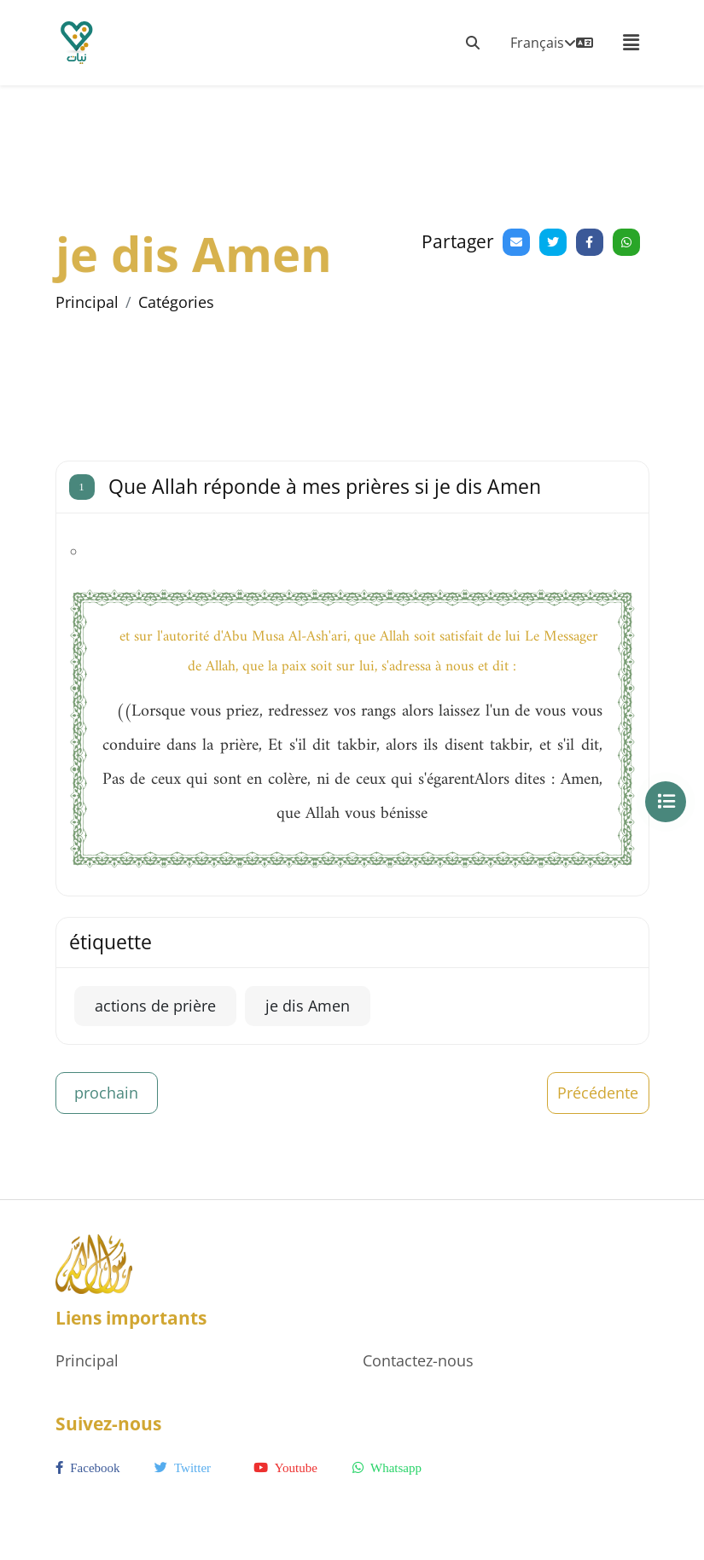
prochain (106, 1092)
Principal (87, 302)
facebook (87, 1468)
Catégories (176, 302)
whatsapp (387, 1468)
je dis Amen (307, 1005)
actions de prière (155, 1005)
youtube (285, 1468)
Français (551, 42)
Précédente (597, 1092)
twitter (183, 1468)
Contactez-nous (418, 1360)
